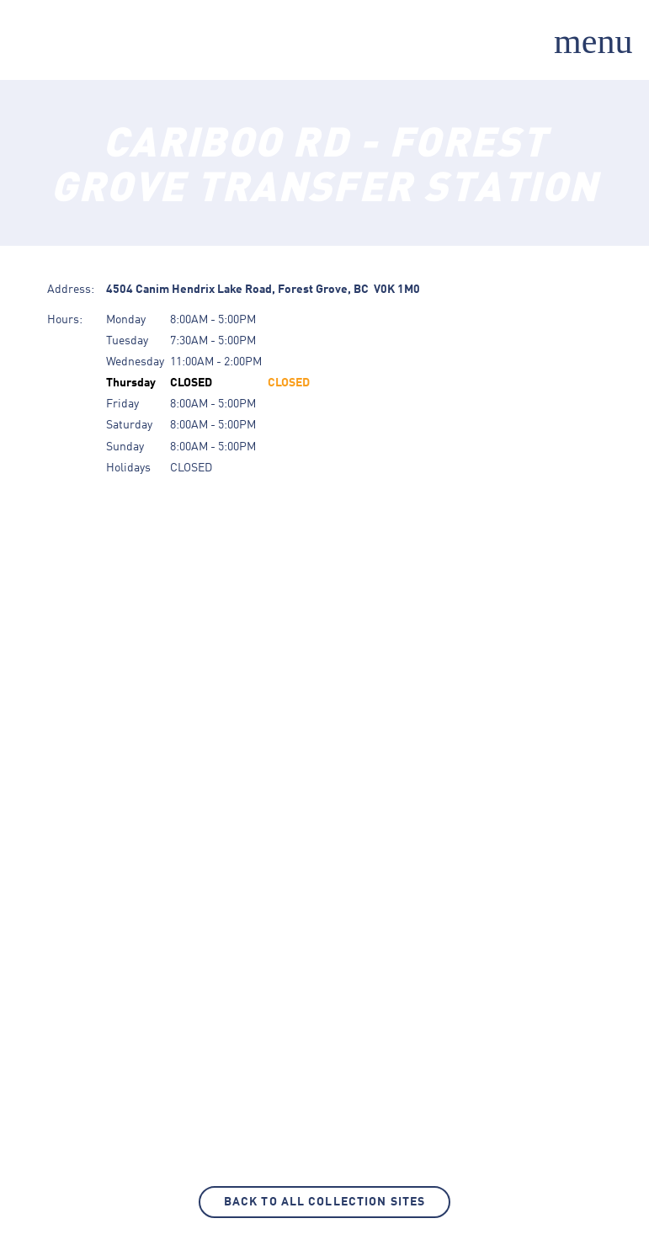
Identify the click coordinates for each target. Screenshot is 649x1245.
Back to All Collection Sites (324, 1202)
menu (593, 41)
